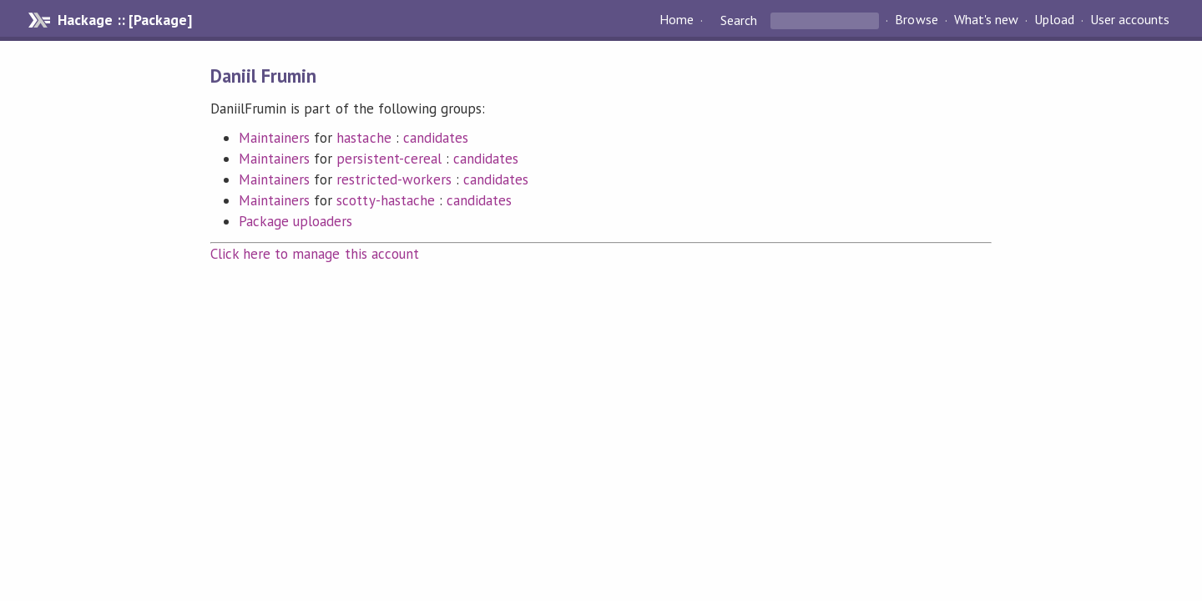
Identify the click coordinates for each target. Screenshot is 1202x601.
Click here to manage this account (314, 254)
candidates (435, 138)
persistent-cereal (388, 158)
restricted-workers (393, 179)
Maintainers (274, 138)
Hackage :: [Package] (124, 20)
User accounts (1129, 20)
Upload (1054, 20)
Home (676, 20)
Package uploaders (295, 221)
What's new (986, 20)
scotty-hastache (385, 200)
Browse (916, 20)
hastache (363, 138)
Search (738, 20)
